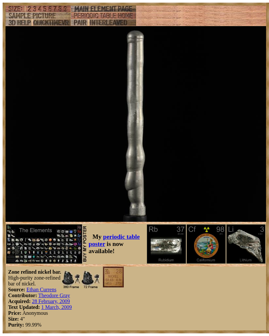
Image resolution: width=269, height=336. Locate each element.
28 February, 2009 (51, 301)
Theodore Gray (54, 295)
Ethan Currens (41, 289)
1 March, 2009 (56, 307)
